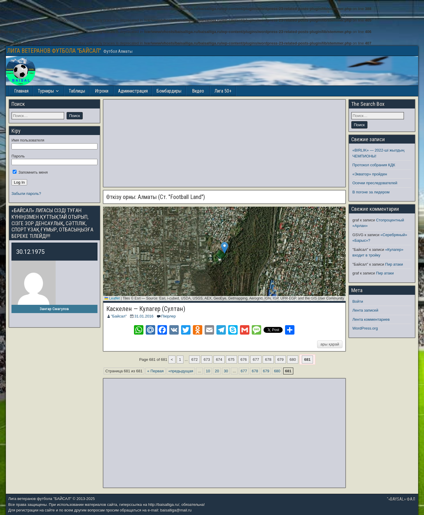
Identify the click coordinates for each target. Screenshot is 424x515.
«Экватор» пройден (369, 174)
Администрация (133, 91)
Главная (21, 91)
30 (226, 371)
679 (280, 359)
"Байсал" (119, 316)
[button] (224, 248)
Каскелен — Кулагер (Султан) (145, 308)
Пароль (18, 156)
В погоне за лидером (371, 192)
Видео (198, 91)
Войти (357, 301)
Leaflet (112, 298)
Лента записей (365, 310)
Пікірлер (168, 316)
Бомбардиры (169, 91)
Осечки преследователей (374, 183)
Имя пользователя (27, 140)
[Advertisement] (224, 143)
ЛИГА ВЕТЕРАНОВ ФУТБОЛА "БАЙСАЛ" (54, 50)
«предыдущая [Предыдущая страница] (180, 371)
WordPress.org (365, 328)
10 (208, 371)
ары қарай (329, 344)
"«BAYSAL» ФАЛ (401, 499)
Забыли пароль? (26, 193)
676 (244, 359)
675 (231, 359)
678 (268, 359)
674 (219, 359)
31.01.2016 (143, 316)
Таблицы (77, 91)
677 (256, 359)
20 (217, 371)
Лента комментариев (371, 319)
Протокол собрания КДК (373, 165)
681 (307, 359)
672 (194, 359)
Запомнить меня (30, 172)
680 (292, 359)
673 (206, 359)
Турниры (46, 91)
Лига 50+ (222, 91)
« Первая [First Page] (155, 371)
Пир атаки (394, 264)
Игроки (101, 91)
